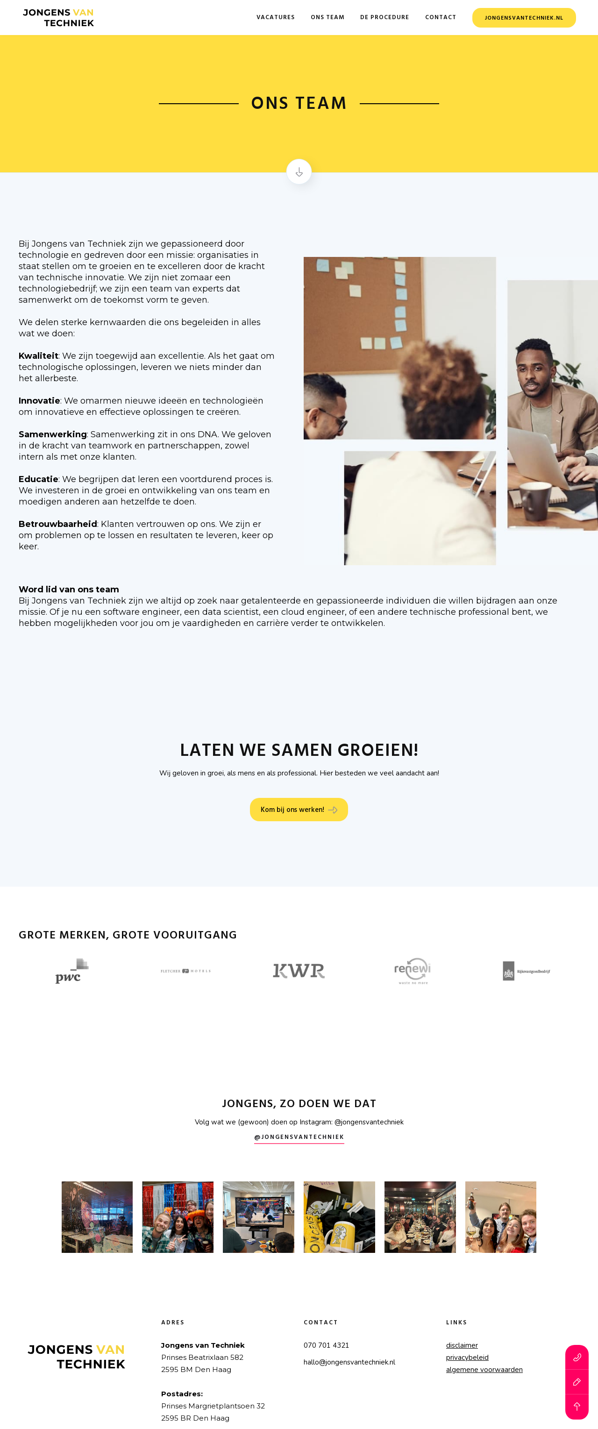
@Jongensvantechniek (299, 1137)
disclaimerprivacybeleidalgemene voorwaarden (484, 1357)
